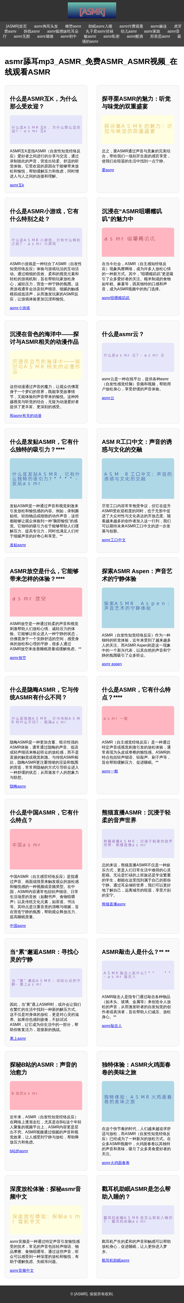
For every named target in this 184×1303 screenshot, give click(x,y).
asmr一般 (110, 771)
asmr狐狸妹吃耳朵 (63, 31)
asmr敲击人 (112, 1026)
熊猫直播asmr (114, 904)
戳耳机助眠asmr (116, 1260)
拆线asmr (32, 31)
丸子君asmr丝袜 (100, 31)
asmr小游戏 (20, 308)
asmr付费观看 (132, 26)
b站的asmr (19, 1151)
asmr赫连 (158, 26)
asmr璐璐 (45, 36)
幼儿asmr (129, 31)
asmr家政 (152, 31)
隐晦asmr (18, 786)
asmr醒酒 (135, 36)
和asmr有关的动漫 (25, 416)
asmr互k (17, 185)
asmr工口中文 (114, 540)
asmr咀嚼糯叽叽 (116, 298)
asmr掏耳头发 (46, 26)
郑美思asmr (160, 36)
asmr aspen (112, 664)
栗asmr (108, 170)
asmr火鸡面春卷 (116, 1163)
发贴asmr (18, 545)
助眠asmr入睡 (100, 26)
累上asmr (18, 1038)
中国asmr (18, 926)
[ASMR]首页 (16, 26)
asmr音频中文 (22, 1270)
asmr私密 (112, 36)
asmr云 (108, 398)
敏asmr (90, 36)
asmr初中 (69, 36)
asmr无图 (22, 36)
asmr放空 (18, 658)
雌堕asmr (73, 26)
